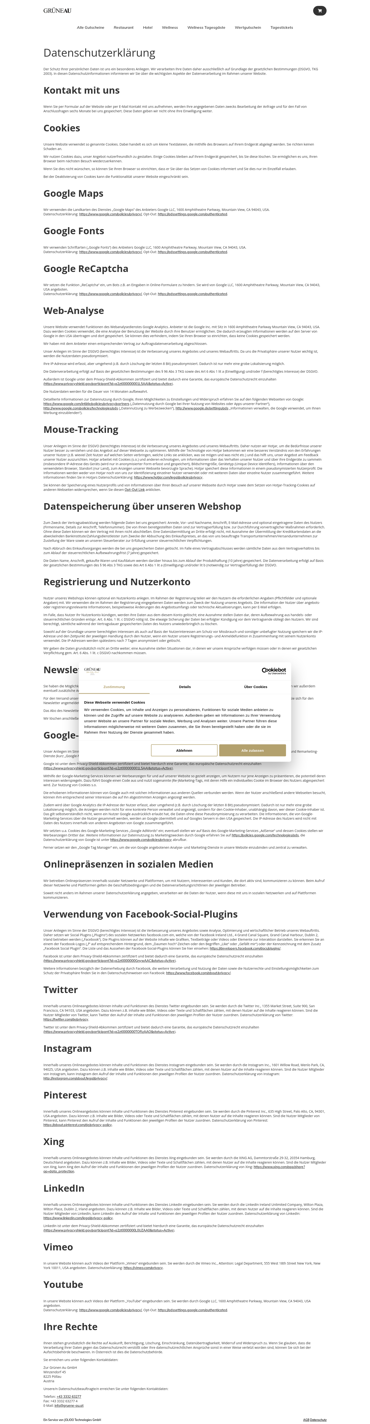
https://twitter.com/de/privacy (65, 1019)
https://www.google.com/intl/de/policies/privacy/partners (86, 404)
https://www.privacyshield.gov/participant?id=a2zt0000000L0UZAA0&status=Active (108, 1230)
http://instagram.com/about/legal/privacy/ (75, 1078)
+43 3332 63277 (69, 1397)
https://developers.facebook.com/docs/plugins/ (245, 948)
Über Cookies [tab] (255, 687)
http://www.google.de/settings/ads (202, 408)
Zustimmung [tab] (114, 687)
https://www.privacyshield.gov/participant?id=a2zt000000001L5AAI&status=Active (108, 384)
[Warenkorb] (320, 11)
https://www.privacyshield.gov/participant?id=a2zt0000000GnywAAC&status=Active (109, 961)
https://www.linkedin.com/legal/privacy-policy (78, 1218)
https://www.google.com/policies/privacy (141, 840)
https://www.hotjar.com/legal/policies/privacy (168, 477)
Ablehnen (184, 750)
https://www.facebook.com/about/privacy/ (198, 973)
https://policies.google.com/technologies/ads (265, 835)
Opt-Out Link (135, 490)
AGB (306, 1420)
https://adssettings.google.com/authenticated (192, 214)
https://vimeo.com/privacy (143, 1268)
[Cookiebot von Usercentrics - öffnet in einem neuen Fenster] (265, 671)
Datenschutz (318, 1420)
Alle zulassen (252, 750)
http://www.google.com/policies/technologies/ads (80, 408)
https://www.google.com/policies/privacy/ (110, 214)
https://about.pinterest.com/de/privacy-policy (77, 1125)
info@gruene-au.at (69, 1405)
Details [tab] (185, 687)
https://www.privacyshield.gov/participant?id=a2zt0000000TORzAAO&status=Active (109, 1032)
